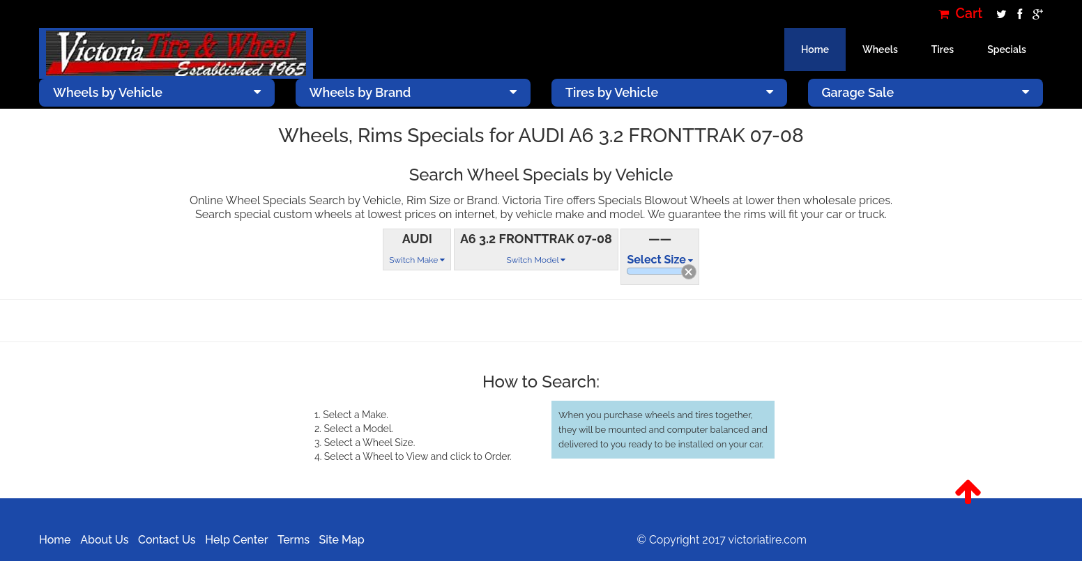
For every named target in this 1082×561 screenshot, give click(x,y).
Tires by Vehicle (669, 92)
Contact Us (167, 539)
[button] (968, 492)
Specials (1006, 49)
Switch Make (417, 260)
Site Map (341, 539)
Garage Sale (926, 92)
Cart (960, 14)
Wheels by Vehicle (157, 92)
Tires (942, 49)
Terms (293, 539)
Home (815, 49)
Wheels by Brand (413, 92)
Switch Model (535, 260)
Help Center (236, 539)
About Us (104, 539)
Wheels (880, 49)
